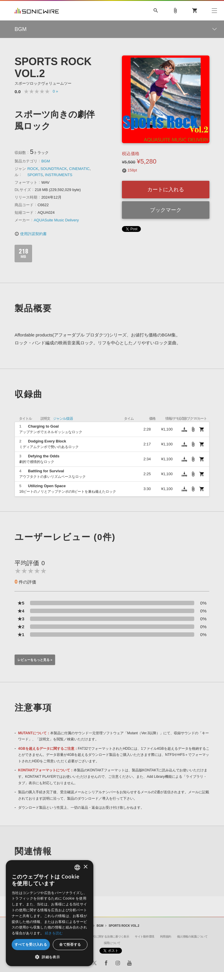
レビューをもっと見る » (35, 660)
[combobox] (77, 867)
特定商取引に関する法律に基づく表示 (105, 936)
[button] (50, 957)
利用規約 (165, 936)
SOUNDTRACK (53, 168)
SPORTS (35, 175)
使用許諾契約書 (31, 234)
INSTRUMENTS (58, 175)
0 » (55, 91)
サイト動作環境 (144, 936)
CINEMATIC (79, 168)
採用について (112, 943)
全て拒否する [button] (70, 944)
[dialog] (49, 913)
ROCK (32, 168)
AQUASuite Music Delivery (56, 220)
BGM (45, 161)
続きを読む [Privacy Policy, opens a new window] (54, 933)
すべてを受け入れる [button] (31, 944)
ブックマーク (165, 210)
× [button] (85, 867)
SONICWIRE (37, 10)
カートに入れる (165, 189)
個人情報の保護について (192, 936)
